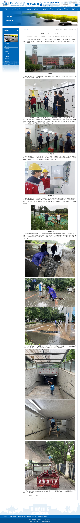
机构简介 (7, 43)
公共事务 (51, 9)
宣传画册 (7, 56)
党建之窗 (21, 9)
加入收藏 (71, 2)
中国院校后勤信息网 (31, 516)
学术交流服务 (43, 9)
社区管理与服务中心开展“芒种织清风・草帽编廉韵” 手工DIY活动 (39, 498)
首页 (6, 9)
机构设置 (7, 48)
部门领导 (7, 51)
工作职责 (7, 46)
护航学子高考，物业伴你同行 (32, 495)
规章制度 (7, 58)
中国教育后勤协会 (22, 516)
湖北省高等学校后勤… (43, 516)
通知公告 (7, 61)
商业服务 (66, 9)
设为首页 (67, 2)
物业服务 (36, 9)
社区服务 (58, 9)
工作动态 (7, 53)
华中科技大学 (13, 516)
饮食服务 (28, 9)
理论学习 (74, 9)
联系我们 (76, 2)
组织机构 (14, 9)
